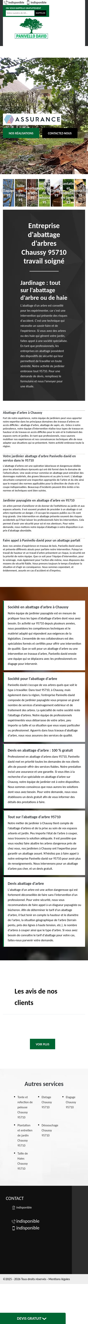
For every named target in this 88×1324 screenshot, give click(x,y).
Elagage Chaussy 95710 (71, 1102)
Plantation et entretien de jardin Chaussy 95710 (24, 1135)
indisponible (14, 2)
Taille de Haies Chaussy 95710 (22, 1161)
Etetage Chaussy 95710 (47, 1102)
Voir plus (42, 1044)
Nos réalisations (21, 133)
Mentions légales (59, 1279)
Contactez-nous (60, 133)
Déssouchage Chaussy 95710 (50, 1130)
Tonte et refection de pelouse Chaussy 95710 (25, 1107)
